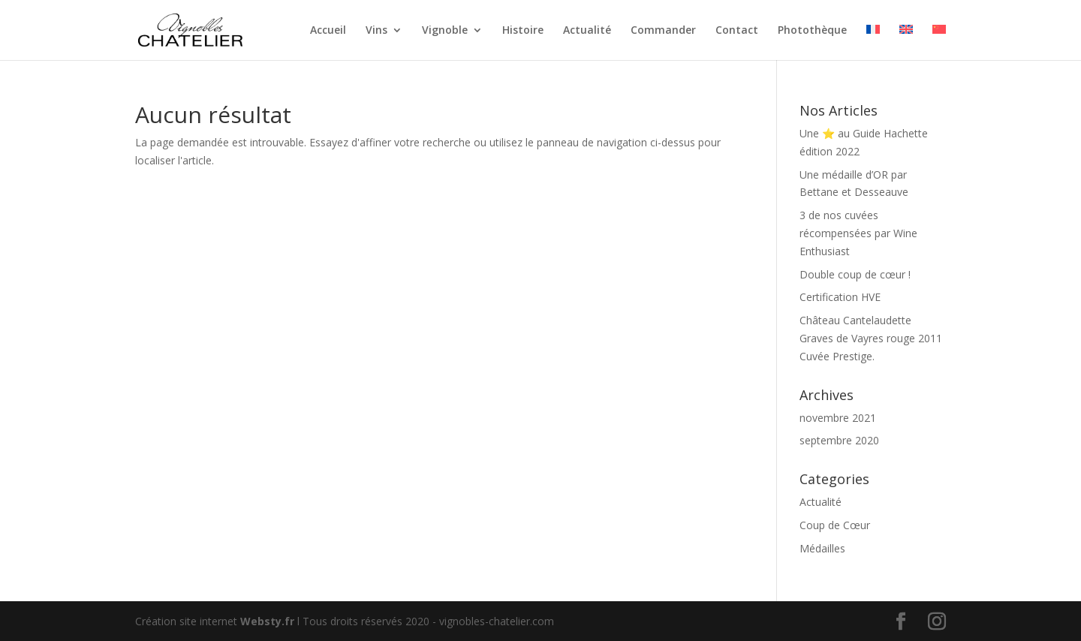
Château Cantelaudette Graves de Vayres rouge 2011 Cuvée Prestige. (870, 338)
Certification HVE (840, 297)
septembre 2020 (839, 440)
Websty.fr (267, 621)
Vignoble (445, 31)
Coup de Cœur (834, 525)
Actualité (587, 31)
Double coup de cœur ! (855, 274)
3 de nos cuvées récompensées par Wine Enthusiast (858, 233)
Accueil (328, 31)
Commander (663, 31)
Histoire (523, 31)
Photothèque (812, 31)
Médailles (822, 548)
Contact (736, 31)
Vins (376, 31)
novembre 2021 (837, 418)
